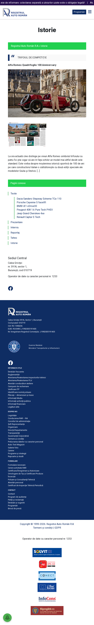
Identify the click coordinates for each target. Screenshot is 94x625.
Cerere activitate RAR (17, 468)
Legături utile (13, 407)
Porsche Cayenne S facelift (31, 202)
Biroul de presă (14, 508)
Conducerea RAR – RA (18, 418)
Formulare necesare (16, 465)
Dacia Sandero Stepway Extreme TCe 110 (39, 198)
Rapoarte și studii (15, 456)
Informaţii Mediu (15, 398)
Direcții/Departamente (17, 430)
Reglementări (14, 374)
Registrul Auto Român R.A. (25, 45)
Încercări (11, 476)
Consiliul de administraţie (19, 421)
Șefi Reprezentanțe (16, 424)
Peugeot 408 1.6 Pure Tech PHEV (35, 209)
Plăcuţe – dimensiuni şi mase (21, 395)
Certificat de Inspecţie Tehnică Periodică (25, 485)
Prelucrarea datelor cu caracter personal (25, 442)
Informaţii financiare (16, 404)
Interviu (15, 227)
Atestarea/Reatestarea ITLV (20, 380)
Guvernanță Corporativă (18, 436)
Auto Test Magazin (16, 444)
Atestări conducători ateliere (20, 383)
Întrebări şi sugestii (16, 503)
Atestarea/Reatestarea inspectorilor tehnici (27, 377)
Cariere (11, 450)
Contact (11, 494)
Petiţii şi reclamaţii (16, 500)
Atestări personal (15, 482)
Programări (79, 12)
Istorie (14, 243)
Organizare (13, 427)
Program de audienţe (17, 497)
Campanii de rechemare (18, 386)
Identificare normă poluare (19, 392)
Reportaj (15, 232)
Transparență (14, 433)
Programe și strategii (17, 453)
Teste (14, 193)
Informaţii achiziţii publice (19, 401)
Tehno (14, 237)
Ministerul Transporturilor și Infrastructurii (44, 348)
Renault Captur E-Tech (28, 217)
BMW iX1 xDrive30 (27, 206)
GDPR (58, 527)
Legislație (12, 415)
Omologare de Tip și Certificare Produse (25, 473)
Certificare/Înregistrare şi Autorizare (23, 471)
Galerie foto (13, 448)
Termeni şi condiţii (16, 439)
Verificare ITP (13, 389)
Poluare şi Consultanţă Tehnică (21, 479)
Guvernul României (35, 345)
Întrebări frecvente (16, 372)
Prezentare (17, 222)
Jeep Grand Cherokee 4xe (30, 213)
